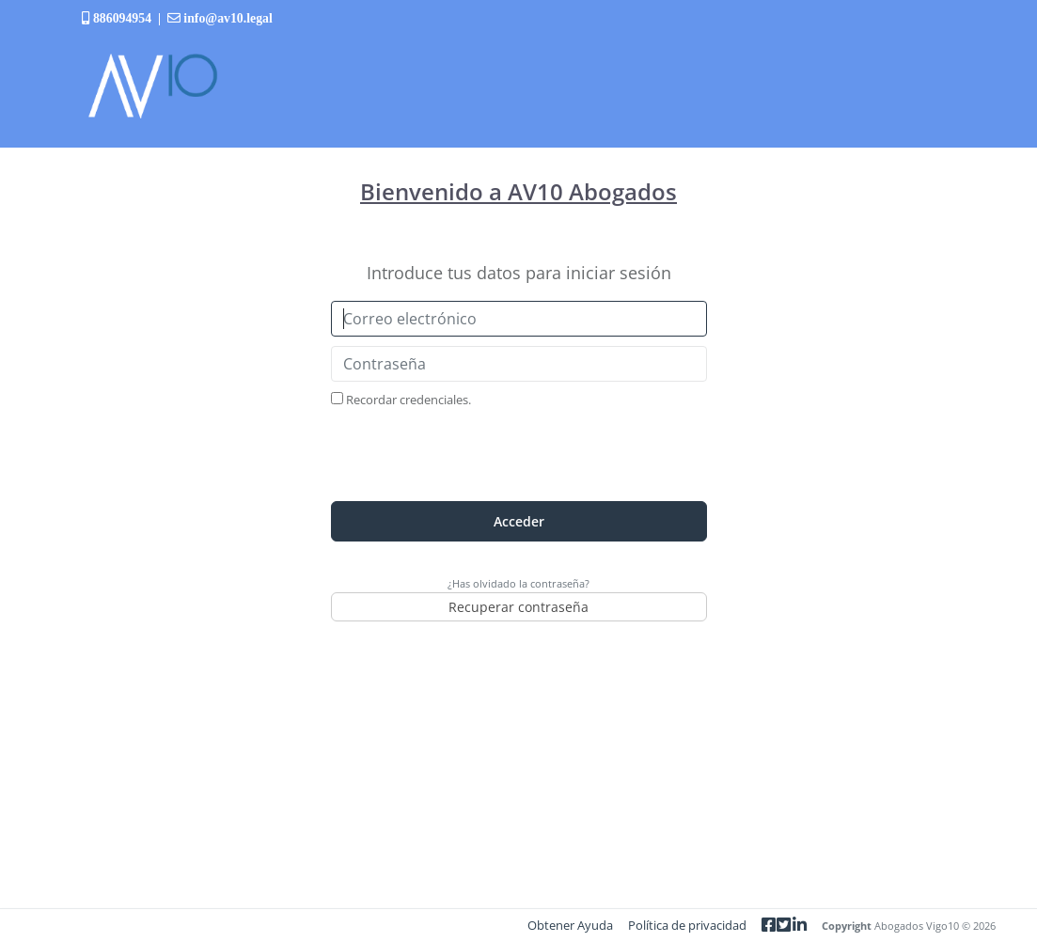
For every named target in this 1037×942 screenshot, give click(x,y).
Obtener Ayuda (570, 925)
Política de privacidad (687, 925)
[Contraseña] (519, 364)
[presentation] (519, 455)
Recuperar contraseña (518, 607)
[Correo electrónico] (519, 319)
